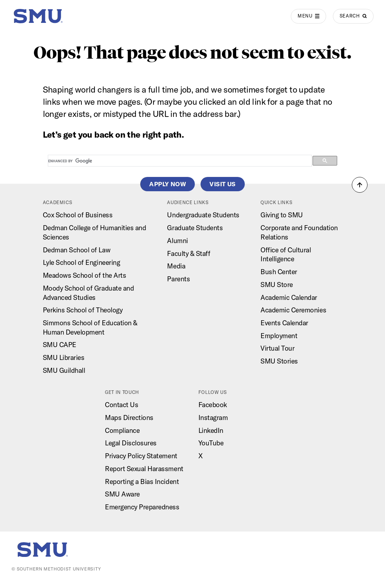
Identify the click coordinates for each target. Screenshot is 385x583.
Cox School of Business (78, 215)
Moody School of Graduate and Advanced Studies (88, 293)
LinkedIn (210, 430)
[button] (360, 185)
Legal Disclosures (131, 443)
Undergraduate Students (203, 215)
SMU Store (276, 284)
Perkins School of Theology (83, 310)
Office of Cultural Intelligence (285, 254)
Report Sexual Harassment (144, 468)
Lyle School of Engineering (81, 262)
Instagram (213, 417)
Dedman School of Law (76, 250)
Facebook (212, 404)
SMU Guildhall (64, 370)
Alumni (177, 240)
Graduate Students (195, 227)
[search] (179, 160)
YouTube (211, 443)
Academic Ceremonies (293, 310)
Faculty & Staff (188, 253)
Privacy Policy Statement (141, 455)
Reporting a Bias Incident (142, 481)
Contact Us (121, 404)
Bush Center (278, 271)
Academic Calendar (288, 297)
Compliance (122, 430)
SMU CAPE (59, 344)
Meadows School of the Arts (84, 275)
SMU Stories (279, 361)
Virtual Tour (277, 348)
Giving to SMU (281, 215)
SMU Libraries (64, 357)
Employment (278, 335)
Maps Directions (129, 417)
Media (176, 266)
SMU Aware (122, 494)
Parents (178, 279)
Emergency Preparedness (142, 507)
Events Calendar (284, 322)
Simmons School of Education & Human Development (90, 327)
